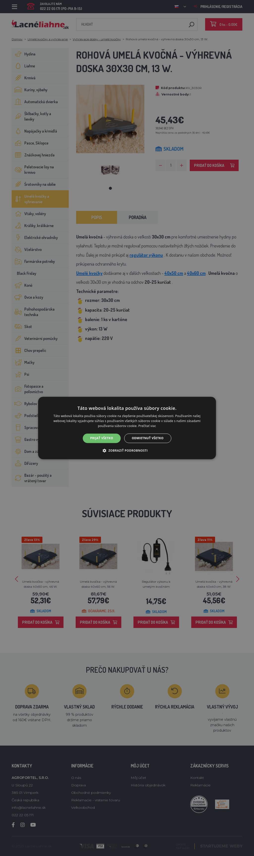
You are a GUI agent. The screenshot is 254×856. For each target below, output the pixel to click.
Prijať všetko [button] (101, 438)
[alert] (127, 428)
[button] (127, 450)
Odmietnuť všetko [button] (147, 438)
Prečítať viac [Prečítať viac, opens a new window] (147, 426)
